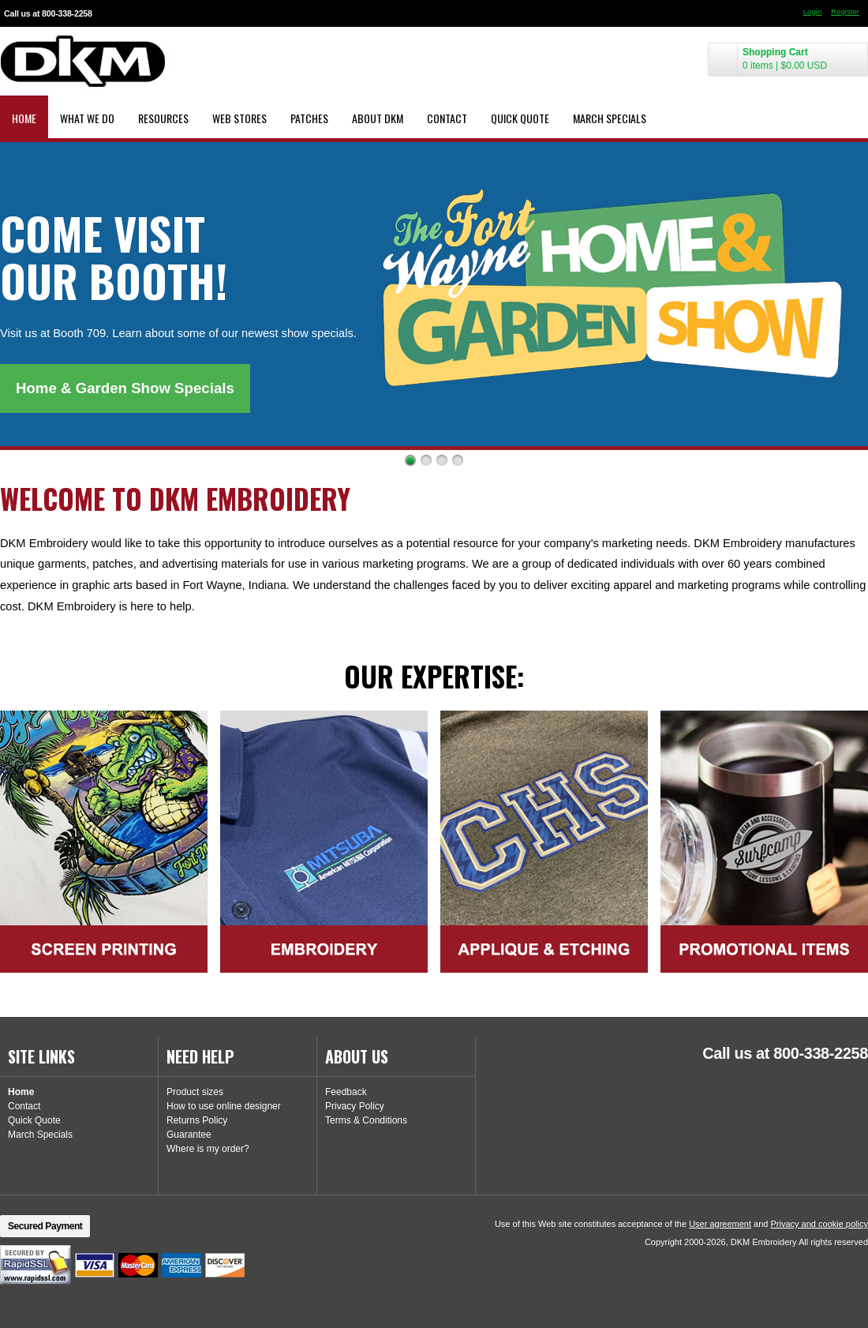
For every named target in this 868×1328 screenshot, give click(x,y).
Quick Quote (520, 118)
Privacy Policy (354, 1106)
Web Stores (239, 118)
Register (845, 11)
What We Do (87, 118)
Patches (309, 118)
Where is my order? (207, 1148)
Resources (163, 118)
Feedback (346, 1091)
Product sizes (194, 1091)
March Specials (609, 118)
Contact (447, 118)
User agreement (720, 1224)
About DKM (377, 118)
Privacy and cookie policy (819, 1224)
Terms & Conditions (366, 1120)
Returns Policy (196, 1120)
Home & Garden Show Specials (125, 388)
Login (812, 11)
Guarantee (188, 1134)
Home (24, 118)
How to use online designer (223, 1106)
